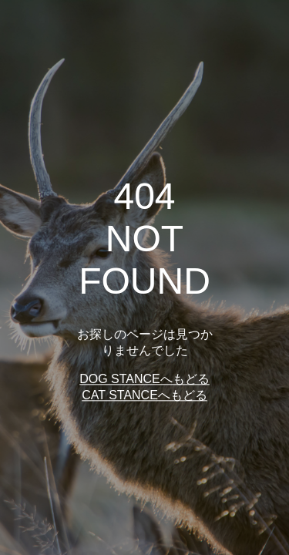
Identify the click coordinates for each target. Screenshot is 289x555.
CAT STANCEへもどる (144, 395)
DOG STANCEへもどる (144, 379)
